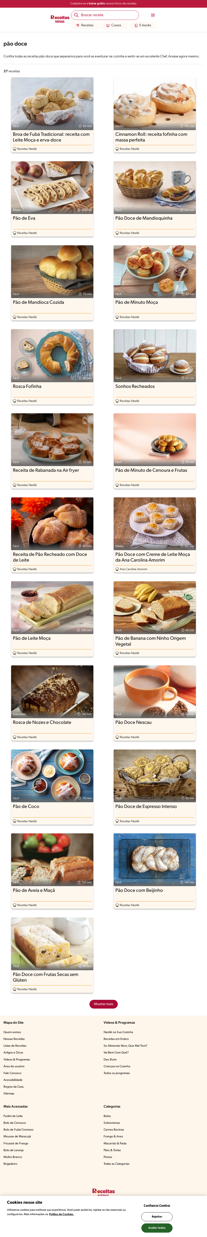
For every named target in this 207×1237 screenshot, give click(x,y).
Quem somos (12, 1032)
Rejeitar (157, 1216)
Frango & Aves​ (113, 1136)
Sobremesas (112, 1123)
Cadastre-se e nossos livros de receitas (103, 3)
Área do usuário (13, 1066)
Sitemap (8, 1093)
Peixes (108, 1157)
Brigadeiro (10, 1164)
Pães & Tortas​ (112, 1150)
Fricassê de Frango (15, 1143)
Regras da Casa (13, 1087)
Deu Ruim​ (110, 1059)
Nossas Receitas (14, 1039)
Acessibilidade (12, 1080)
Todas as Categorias (116, 1164)
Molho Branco (12, 1157)
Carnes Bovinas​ (114, 1129)
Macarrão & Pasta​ (115, 1143)
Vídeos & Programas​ (16, 1059)
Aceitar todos (157, 1227)
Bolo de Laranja (13, 1150)
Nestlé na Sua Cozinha (118, 1032)
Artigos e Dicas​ (13, 1052)
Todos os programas (117, 1073)
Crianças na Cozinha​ (117, 1066)
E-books (142, 25)
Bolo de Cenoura (14, 1123)
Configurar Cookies (157, 1205)
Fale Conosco (12, 1073)
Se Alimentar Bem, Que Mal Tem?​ (125, 1046)
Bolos (107, 1116)
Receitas (84, 25)
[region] (103, 1216)
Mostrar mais (103, 1004)
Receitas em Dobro (116, 1039)
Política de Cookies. (61, 1214)
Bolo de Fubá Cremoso (18, 1129)
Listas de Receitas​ (14, 1046)
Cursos (113, 25)
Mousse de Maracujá (17, 1136)
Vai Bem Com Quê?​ (116, 1052)
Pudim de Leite (13, 1116)
